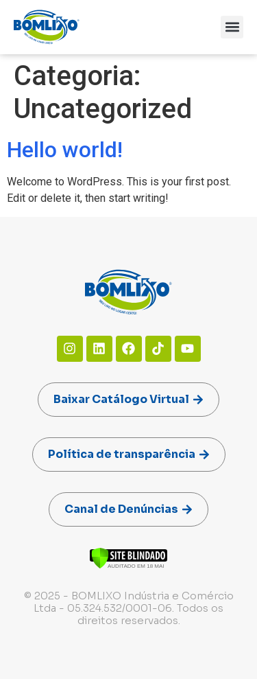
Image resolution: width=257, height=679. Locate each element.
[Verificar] (128, 565)
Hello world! (65, 150)
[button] (232, 27)
